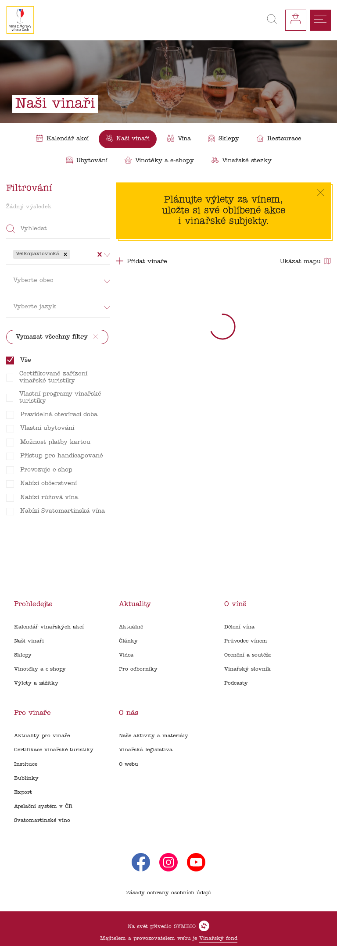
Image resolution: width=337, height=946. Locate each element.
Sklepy (23, 655)
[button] (65, 254)
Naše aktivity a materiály (153, 736)
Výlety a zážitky (36, 683)
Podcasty (236, 683)
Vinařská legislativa (145, 750)
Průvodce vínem (245, 641)
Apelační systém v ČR (43, 806)
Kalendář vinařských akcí (49, 627)
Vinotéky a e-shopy (40, 669)
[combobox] (73, 254)
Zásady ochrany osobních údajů (168, 893)
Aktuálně (131, 627)
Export (23, 792)
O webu (128, 764)
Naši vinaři (29, 641)
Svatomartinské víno (42, 820)
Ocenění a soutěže (247, 655)
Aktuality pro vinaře (42, 736)
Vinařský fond (218, 938)
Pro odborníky (138, 669)
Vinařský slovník (247, 669)
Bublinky (26, 778)
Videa (126, 655)
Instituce (25, 764)
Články (128, 641)
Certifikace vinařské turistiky (53, 750)
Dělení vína (239, 627)
